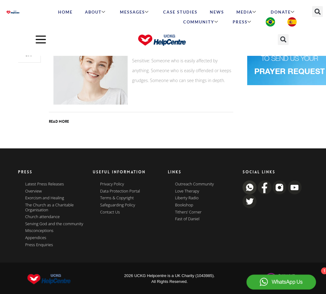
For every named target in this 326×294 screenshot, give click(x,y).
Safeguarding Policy (117, 205)
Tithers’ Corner (188, 212)
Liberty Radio (187, 198)
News (217, 12)
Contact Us (110, 212)
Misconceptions (39, 230)
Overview (33, 191)
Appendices (35, 237)
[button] (317, 11)
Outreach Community (194, 184)
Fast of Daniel (187, 219)
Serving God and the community (54, 224)
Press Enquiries (39, 244)
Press (242, 22)
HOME (65, 12)
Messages (134, 12)
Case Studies (180, 12)
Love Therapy (187, 191)
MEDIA (246, 12)
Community (200, 22)
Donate (283, 12)
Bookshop (184, 205)
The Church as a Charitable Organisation (49, 207)
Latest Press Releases (44, 184)
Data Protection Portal (120, 191)
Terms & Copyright (117, 198)
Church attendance (42, 216)
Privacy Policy (112, 184)
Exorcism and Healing (44, 198)
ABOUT (95, 12)
